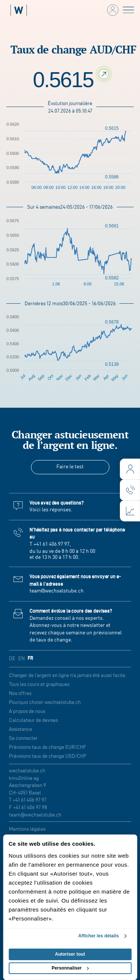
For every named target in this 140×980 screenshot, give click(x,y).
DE (12, 658)
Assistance (20, 729)
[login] (130, 469)
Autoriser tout (70, 954)
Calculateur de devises (33, 720)
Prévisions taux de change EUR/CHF (47, 747)
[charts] (130, 510)
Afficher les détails (98, 935)
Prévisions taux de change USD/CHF (48, 756)
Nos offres (20, 693)
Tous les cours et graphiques (39, 684)
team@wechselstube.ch (56, 591)
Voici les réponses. (50, 509)
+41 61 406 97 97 (51, 544)
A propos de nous (27, 711)
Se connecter (23, 738)
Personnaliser (70, 968)
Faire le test (70, 466)
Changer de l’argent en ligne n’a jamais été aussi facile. (67, 675)
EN (21, 658)
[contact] (130, 490)
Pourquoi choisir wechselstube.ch (45, 702)
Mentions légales (27, 829)
